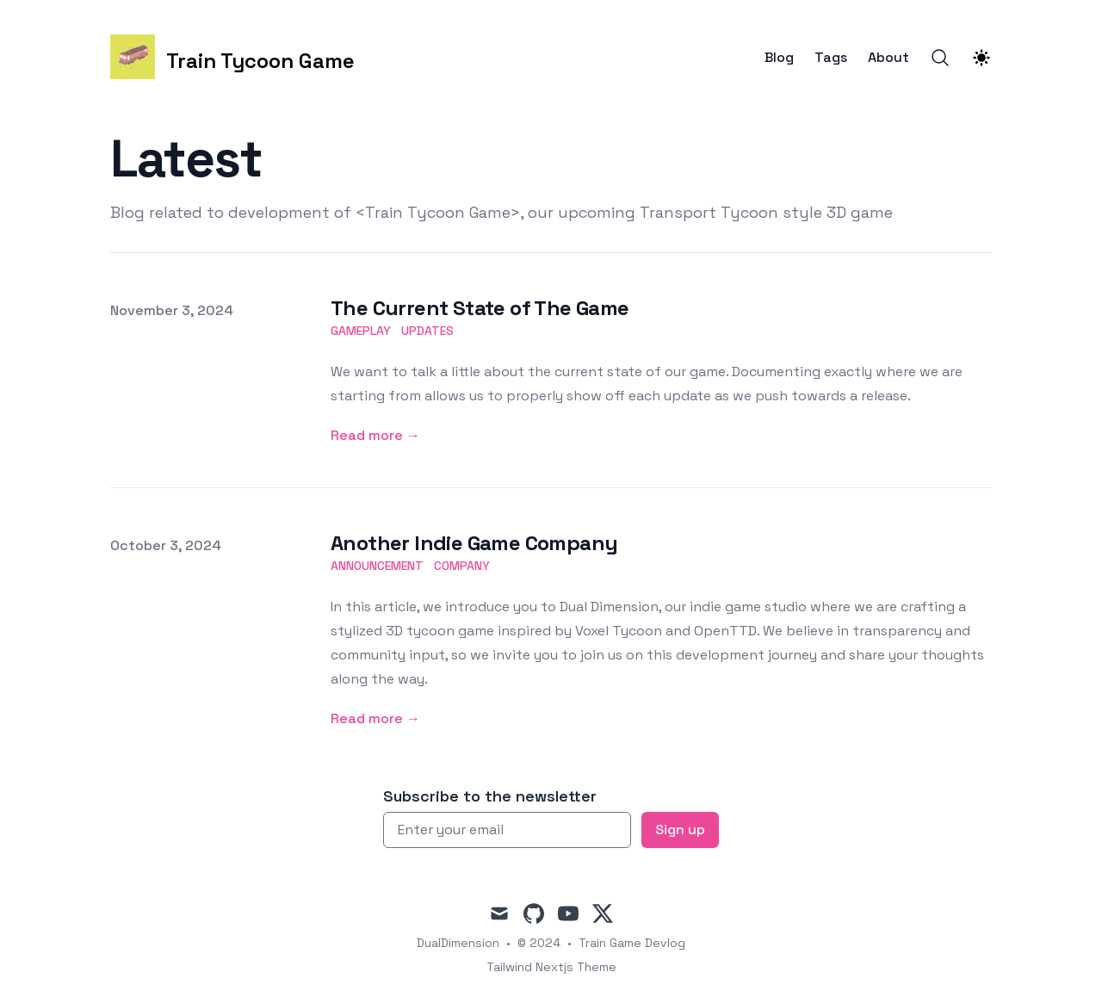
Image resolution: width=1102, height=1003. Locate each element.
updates (427, 330)
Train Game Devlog (632, 942)
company (462, 565)
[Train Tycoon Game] (232, 57)
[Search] (940, 57)
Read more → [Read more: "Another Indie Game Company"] (375, 718)
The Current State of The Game (480, 307)
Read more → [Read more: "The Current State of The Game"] (375, 435)
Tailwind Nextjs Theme (551, 967)
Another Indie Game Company (474, 542)
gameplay (361, 330)
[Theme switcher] (981, 57)
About (888, 57)
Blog (779, 57)
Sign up (680, 829)
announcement (377, 565)
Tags (830, 57)
